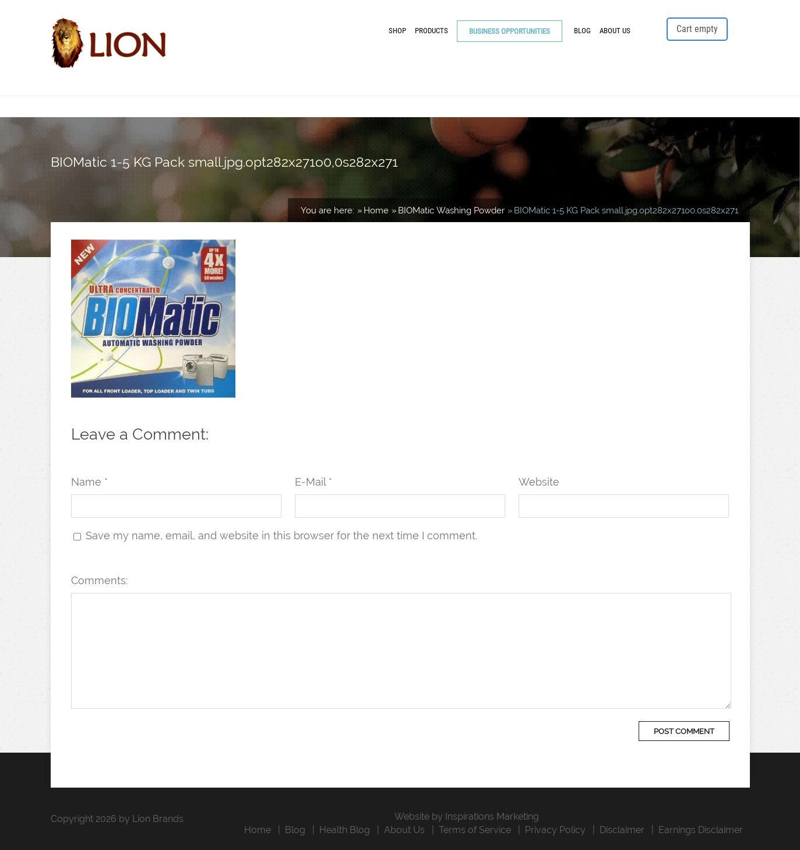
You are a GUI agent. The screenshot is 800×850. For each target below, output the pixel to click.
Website (539, 482)
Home (257, 829)
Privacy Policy (555, 829)
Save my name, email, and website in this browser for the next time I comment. (281, 535)
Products (431, 30)
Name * (89, 482)
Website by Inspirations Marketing (466, 816)
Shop (397, 30)
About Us (615, 30)
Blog (582, 30)
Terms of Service (475, 829)
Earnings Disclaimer (700, 829)
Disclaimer (622, 829)
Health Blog (344, 829)
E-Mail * (313, 482)
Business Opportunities (509, 31)
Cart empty (697, 28)
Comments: (99, 580)
